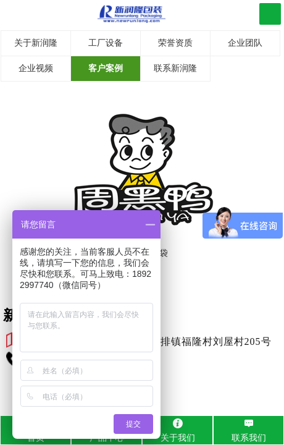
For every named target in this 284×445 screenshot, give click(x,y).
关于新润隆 (35, 43)
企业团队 (245, 43)
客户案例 (105, 68)
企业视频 (36, 68)
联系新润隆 (175, 68)
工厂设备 (105, 43)
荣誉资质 (175, 43)
